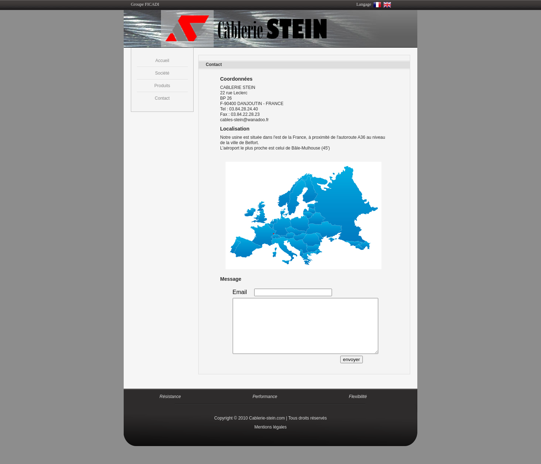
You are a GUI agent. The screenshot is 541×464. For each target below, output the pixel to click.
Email (240, 292)
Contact (162, 98)
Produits (162, 85)
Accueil (162, 60)
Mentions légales (270, 437)
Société (162, 73)
